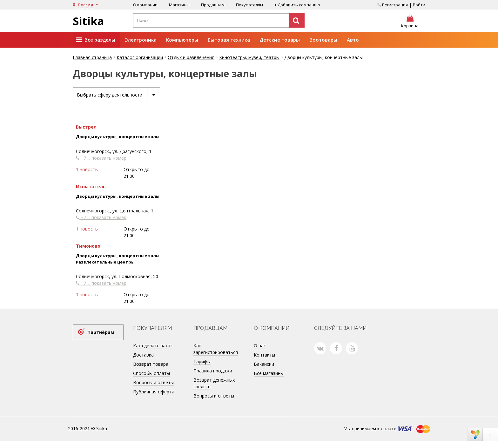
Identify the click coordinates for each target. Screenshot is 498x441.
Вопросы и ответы (153, 382)
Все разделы (95, 40)
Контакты (264, 355)
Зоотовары (323, 40)
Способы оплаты (151, 373)
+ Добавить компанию (297, 5)
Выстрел (86, 127)
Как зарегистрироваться (215, 349)
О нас (260, 346)
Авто (353, 40)
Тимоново (88, 246)
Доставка (143, 355)
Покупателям (249, 5)
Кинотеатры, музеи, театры (249, 57)
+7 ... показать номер (101, 158)
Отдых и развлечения (191, 57)
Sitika (88, 21)
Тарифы (202, 361)
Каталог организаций (140, 57)
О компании (145, 5)
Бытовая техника (229, 40)
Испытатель (91, 187)
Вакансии (264, 364)
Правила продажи (212, 371)
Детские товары (279, 40)
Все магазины (269, 373)
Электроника (141, 40)
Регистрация (392, 5)
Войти (419, 5)
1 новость (87, 169)
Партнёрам (100, 332)
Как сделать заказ (152, 346)
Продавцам (213, 5)
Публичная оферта (153, 392)
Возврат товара (150, 364)
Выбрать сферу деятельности (118, 95)
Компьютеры (182, 40)
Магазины (179, 5)
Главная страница (92, 57)
